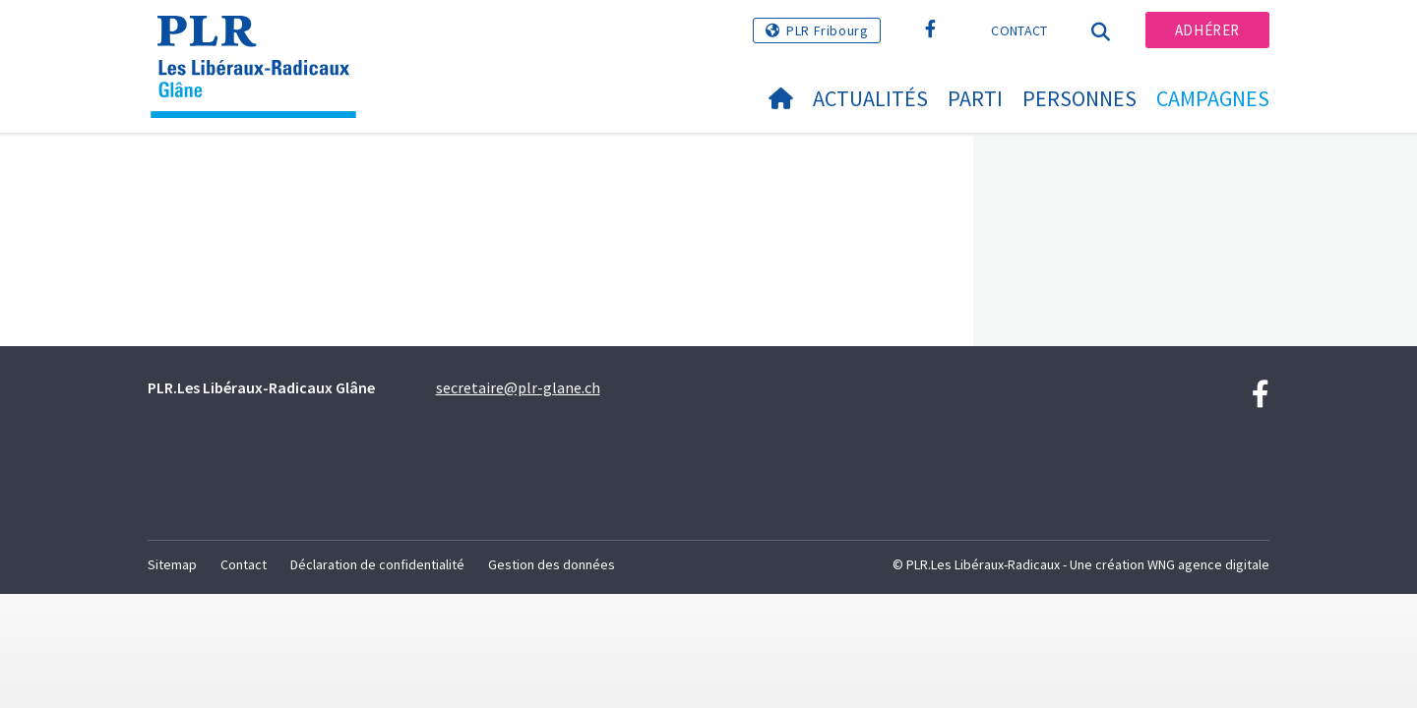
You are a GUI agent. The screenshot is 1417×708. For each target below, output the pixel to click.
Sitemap (172, 564)
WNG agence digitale (1208, 564)
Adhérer (1207, 30)
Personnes (1079, 98)
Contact (1019, 30)
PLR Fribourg (827, 30)
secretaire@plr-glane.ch (518, 387)
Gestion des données (551, 564)
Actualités (870, 98)
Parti (975, 98)
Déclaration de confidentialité (377, 564)
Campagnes (1212, 98)
